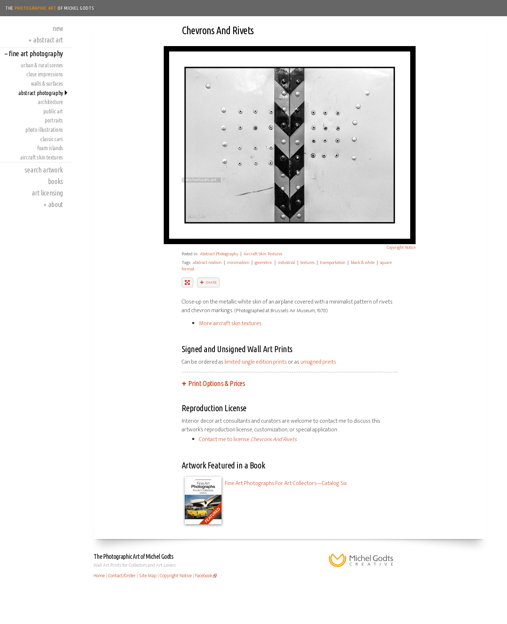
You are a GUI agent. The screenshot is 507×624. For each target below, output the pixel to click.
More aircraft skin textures (230, 323)
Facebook (203, 576)
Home (99, 576)
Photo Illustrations (44, 129)
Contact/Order (122, 576)
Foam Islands (50, 148)
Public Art (53, 111)
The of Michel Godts (49, 8)
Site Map (148, 576)
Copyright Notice (401, 247)
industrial (286, 262)
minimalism (238, 262)
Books (55, 181)
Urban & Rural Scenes (42, 65)
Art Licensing (47, 193)
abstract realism (207, 262)
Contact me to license (247, 439)
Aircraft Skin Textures (41, 157)
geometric (263, 262)
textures (307, 262)
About (53, 204)
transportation (332, 262)
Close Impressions (44, 74)
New (58, 28)
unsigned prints (318, 362)
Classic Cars (51, 139)
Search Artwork (43, 170)
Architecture (50, 102)
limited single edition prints (256, 362)
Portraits (54, 120)
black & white (363, 262)
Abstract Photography (40, 93)
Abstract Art (45, 40)
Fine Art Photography (34, 53)
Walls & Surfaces (47, 83)
